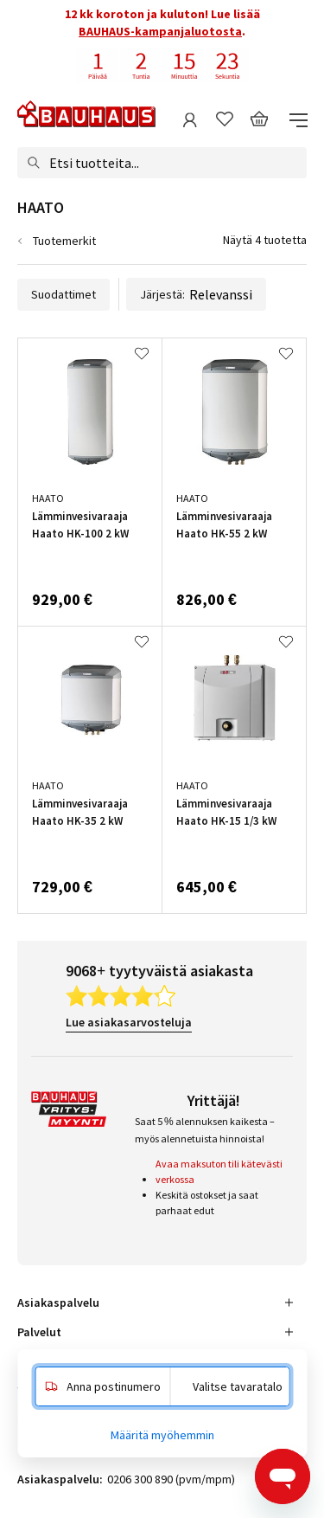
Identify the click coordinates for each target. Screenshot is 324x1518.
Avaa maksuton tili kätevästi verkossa (219, 1171)
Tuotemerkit (64, 240)
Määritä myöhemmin (162, 1435)
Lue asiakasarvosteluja (129, 1022)
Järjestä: (196, 294)
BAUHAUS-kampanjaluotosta (160, 31)
